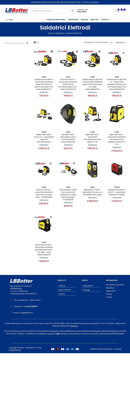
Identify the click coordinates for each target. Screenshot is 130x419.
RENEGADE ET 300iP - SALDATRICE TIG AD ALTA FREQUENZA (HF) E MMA (92, 192)
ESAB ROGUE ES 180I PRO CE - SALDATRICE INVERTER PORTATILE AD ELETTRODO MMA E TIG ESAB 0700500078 (117, 84)
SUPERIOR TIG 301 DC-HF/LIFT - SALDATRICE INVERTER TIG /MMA (117, 192)
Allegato (74, 326)
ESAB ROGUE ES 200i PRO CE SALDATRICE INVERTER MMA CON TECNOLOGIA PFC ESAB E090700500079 (92, 84)
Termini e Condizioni (90, 2)
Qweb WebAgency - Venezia (109, 349)
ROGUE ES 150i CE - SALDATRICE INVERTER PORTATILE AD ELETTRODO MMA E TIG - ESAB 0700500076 (68, 84)
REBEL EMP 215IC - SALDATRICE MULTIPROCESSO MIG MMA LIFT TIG (92, 138)
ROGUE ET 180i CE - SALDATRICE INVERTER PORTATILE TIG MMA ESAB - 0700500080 (44, 193)
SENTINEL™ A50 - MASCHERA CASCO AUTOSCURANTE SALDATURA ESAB (68, 138)
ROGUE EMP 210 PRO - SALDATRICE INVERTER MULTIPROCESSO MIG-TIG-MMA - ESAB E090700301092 (44, 250)
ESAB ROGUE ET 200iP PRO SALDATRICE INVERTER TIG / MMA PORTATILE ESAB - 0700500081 (68, 195)
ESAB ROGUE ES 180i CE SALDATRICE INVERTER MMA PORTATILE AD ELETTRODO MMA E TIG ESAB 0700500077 (44, 84)
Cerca (72, 10)
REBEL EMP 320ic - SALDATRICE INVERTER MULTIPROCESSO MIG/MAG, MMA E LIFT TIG (117, 139)
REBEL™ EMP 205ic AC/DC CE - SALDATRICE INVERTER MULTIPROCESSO (44, 138)
